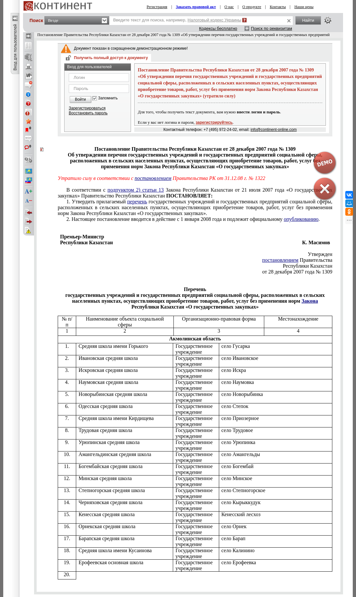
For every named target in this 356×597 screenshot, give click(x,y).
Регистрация (157, 7)
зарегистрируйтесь (214, 122)
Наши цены (304, 7)
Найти (308, 20)
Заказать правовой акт (196, 7)
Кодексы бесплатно (218, 28)
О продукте (252, 7)
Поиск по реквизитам (271, 28)
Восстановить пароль (88, 113)
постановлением (153, 178)
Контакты (278, 7)
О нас (229, 7)
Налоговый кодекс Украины (215, 20)
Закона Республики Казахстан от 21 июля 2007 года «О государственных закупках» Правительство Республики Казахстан (195, 192)
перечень (137, 201)
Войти (80, 99)
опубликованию (301, 219)
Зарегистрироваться (87, 108)
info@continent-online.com (274, 129)
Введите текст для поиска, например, (177, 20)
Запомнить (108, 98)
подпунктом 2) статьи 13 (136, 190)
